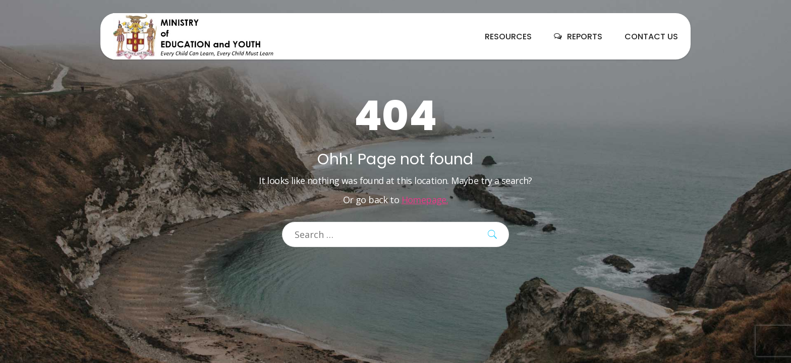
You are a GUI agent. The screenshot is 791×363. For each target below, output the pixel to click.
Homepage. (425, 200)
